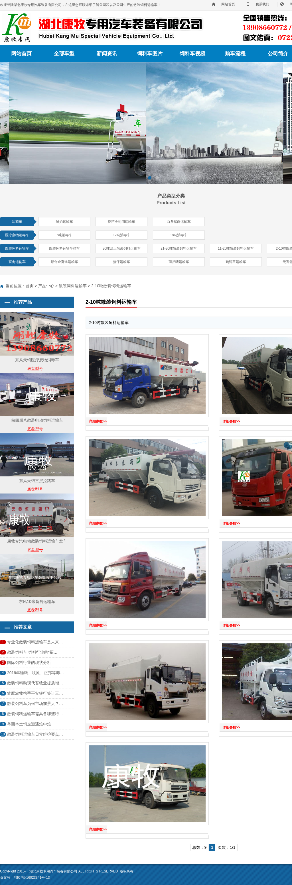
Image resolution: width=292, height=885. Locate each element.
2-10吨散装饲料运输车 (111, 286)
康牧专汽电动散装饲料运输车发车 (37, 541)
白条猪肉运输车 (179, 222)
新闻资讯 (107, 53)
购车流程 (235, 53)
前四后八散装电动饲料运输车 (37, 420)
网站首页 (228, 4)
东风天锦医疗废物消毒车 (37, 360)
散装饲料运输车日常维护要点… (35, 734)
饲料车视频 (192, 53)
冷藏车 (17, 222)
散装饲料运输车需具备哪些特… (35, 713)
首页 (30, 286)
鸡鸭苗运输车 (236, 262)
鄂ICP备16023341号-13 (32, 878)
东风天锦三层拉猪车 (37, 480)
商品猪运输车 (179, 262)
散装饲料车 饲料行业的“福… (32, 652)
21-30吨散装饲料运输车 (179, 248)
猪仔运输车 (121, 262)
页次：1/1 (226, 847)
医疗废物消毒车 (17, 235)
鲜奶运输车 (64, 222)
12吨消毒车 (121, 235)
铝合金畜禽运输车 (64, 262)
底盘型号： (37, 368)
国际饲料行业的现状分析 (29, 662)
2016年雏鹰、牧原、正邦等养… (35, 672)
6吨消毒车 (64, 235)
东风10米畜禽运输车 (37, 601)
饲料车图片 (150, 53)
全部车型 (64, 53)
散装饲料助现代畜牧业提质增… (35, 683)
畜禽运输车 (17, 262)
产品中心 (46, 286)
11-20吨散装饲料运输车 (236, 248)
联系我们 (262, 4)
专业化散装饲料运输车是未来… (35, 642)
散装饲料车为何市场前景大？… (35, 703)
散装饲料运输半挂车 (64, 248)
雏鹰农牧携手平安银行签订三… (35, 693)
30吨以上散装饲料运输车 (122, 248)
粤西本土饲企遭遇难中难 (29, 724)
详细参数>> (98, 421)
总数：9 (199, 847)
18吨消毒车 (178, 235)
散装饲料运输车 (17, 248)
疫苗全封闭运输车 (121, 222)
